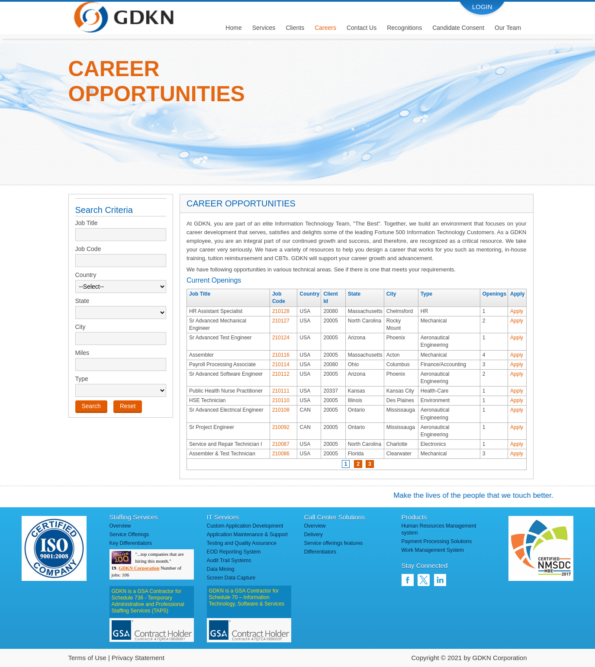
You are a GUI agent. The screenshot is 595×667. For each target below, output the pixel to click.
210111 (280, 391)
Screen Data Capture (231, 578)
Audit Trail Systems (229, 560)
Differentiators (320, 552)
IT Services (223, 517)
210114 (280, 364)
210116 (280, 355)
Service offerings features (333, 543)
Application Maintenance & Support (247, 535)
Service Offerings (129, 535)
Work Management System (433, 550)
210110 (280, 400)
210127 (280, 321)
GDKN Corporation (139, 567)
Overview (120, 526)
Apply (516, 311)
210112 (280, 374)
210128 (280, 311)
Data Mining (221, 569)
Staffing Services (133, 517)
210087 (280, 444)
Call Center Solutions (334, 517)
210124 (280, 338)
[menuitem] (233, 24)
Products (414, 517)
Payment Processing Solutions (437, 541)
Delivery (313, 535)
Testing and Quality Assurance (242, 543)
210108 (280, 410)
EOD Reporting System (234, 552)
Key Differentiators (130, 543)
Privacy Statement (138, 657)
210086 (280, 454)
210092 (280, 427)
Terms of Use (87, 657)
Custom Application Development (245, 526)
